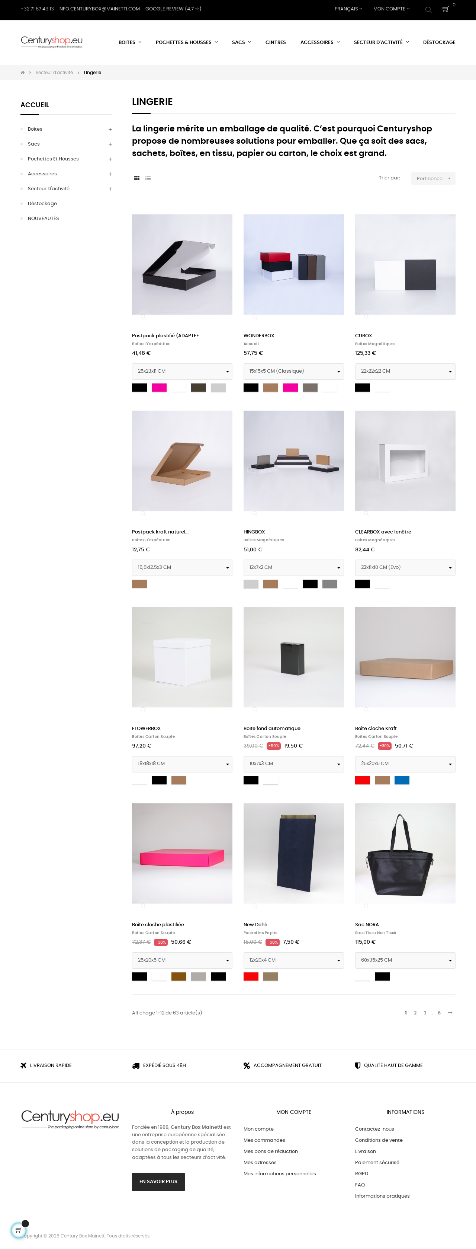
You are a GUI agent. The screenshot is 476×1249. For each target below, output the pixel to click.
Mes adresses (260, 1161)
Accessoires (42, 172)
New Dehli (255, 923)
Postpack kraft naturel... (160, 530)
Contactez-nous (374, 1127)
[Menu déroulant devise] (348, 9)
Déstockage (42, 202)
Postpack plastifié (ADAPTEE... (167, 334)
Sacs (34, 142)
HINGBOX (254, 530)
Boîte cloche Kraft (376, 726)
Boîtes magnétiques (375, 342)
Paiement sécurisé (377, 1161)
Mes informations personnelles (280, 1172)
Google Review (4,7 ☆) (173, 9)
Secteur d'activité (49, 187)
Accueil (34, 103)
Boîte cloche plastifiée (158, 923)
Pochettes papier (261, 931)
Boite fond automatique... (274, 726)
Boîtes (35, 127)
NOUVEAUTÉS (43, 216)
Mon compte (259, 1127)
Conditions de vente (379, 1138)
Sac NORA (367, 923)
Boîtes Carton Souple (153, 735)
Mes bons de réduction (271, 1149)
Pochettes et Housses (53, 157)
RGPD (361, 1172)
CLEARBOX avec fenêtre (383, 530)
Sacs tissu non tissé (375, 931)
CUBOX (363, 334)
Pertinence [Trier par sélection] (436, 176)
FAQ (360, 1183)
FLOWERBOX (146, 726)
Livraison (365, 1149)
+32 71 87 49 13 (37, 9)
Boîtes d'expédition (151, 342)
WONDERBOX (259, 334)
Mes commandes (264, 1138)
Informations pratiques (382, 1194)
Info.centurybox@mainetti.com (99, 9)
